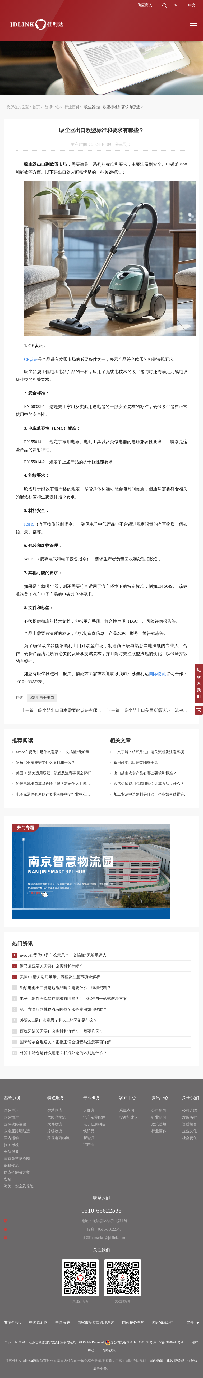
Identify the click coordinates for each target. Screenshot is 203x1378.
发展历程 (189, 1117)
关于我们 (190, 1098)
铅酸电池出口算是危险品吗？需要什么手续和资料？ (55, 784)
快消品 (88, 1131)
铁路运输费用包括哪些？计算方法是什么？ (149, 784)
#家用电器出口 (42, 698)
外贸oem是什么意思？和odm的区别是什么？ (58, 1020)
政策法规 (158, 1124)
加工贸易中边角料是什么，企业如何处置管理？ (152, 794)
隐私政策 (109, 1350)
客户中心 (127, 1098)
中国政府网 (38, 1323)
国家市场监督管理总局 (95, 1323)
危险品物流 (56, 1117)
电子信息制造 (94, 1124)
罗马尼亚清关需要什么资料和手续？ (45, 763)
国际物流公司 (163, 1323)
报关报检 (11, 1145)
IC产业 (88, 1145)
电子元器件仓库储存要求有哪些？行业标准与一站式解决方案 (55, 794)
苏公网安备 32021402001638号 (129, 1342)
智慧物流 (54, 1110)
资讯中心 (52, 107)
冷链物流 (54, 1131)
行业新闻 (158, 1117)
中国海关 (62, 1323)
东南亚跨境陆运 (17, 1131)
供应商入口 (143, 5)
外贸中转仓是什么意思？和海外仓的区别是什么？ (63, 1053)
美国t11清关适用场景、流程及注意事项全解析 (53, 773)
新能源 (88, 1138)
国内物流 (156, 1361)
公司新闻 (158, 1110)
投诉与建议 (128, 1117)
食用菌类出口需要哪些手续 (136, 763)
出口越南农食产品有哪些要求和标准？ (145, 773)
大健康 (88, 1110)
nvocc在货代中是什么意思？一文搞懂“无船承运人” (55, 752)
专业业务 (91, 1098)
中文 (191, 5)
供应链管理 (175, 1361)
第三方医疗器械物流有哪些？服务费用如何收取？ (63, 1009)
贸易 (7, 1179)
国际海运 (11, 1117)
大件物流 (54, 1124)
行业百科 (71, 107)
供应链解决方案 (17, 1172)
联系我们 (101, 1197)
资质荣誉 (189, 1124)
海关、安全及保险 (19, 1186)
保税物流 (11, 1166)
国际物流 (29, 1361)
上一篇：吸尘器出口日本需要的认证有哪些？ (63, 710)
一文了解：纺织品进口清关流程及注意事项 (149, 752)
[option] (101, 871)
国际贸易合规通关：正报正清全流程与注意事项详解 (65, 1042)
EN (173, 5)
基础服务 (12, 1098)
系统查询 (126, 1110)
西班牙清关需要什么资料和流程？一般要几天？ (61, 1031)
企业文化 (189, 1131)
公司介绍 (189, 1110)
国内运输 (11, 1138)
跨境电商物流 (58, 1138)
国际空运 (11, 1110)
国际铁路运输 (15, 1124)
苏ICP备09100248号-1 (168, 1342)
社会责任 (189, 1138)
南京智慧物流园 (17, 1159)
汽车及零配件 (94, 1117)
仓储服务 (11, 1152)
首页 (36, 107)
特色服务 (55, 1098)
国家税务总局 (133, 1323)
